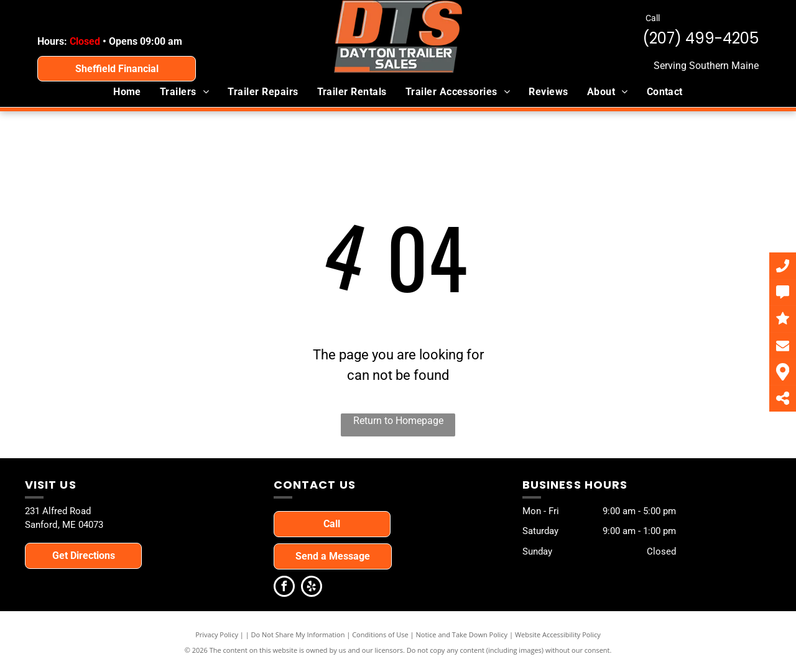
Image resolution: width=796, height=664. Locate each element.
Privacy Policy (216, 634)
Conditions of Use (380, 634)
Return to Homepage (398, 421)
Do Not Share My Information (298, 634)
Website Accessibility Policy (558, 634)
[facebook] (284, 588)
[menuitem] (127, 92)
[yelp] (311, 588)
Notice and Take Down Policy (462, 634)
